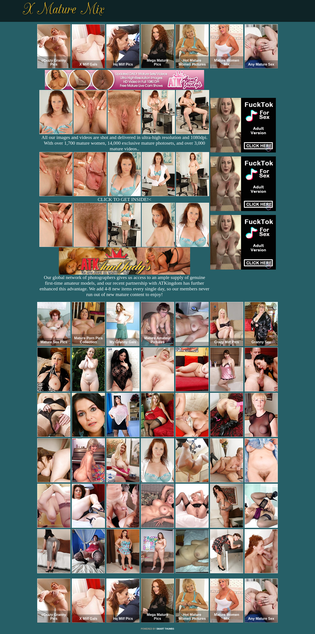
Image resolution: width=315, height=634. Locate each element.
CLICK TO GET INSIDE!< (124, 199)
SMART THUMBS (165, 629)
